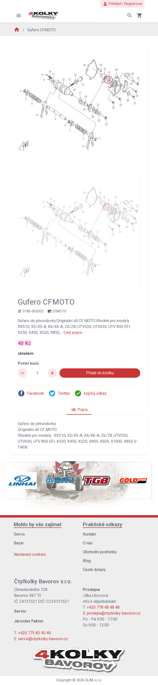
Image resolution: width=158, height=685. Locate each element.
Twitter (59, 393)
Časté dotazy (94, 569)
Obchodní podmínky (100, 552)
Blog (87, 560)
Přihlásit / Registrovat (122, 3)
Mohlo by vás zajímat (37, 524)
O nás (88, 543)
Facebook (31, 393)
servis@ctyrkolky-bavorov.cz (43, 638)
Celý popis (73, 332)
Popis (79, 410)
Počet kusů (28, 363)
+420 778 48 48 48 (103, 607)
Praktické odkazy (102, 524)
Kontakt (89, 534)
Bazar (19, 543)
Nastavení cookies (30, 554)
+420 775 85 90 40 (34, 633)
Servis (19, 534)
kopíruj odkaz (90, 393)
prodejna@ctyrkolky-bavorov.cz (113, 613)
